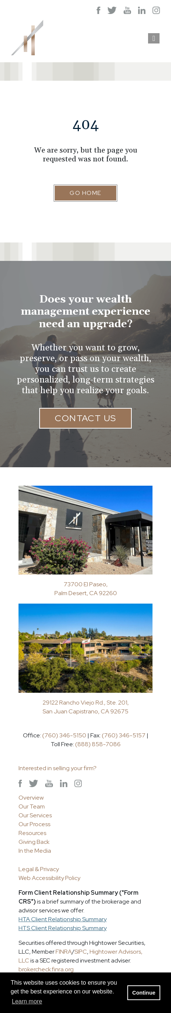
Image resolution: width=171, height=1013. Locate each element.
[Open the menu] (154, 38)
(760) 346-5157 (123, 735)
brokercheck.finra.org (46, 969)
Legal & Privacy (39, 869)
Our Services (35, 815)
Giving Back (34, 842)
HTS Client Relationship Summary (63, 928)
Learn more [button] (27, 1001)
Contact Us (85, 418)
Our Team (32, 806)
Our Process (34, 824)
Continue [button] (143, 993)
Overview (31, 797)
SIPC (80, 952)
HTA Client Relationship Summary (63, 919)
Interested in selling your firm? (58, 768)
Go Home (85, 193)
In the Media (35, 851)
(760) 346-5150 (64, 735)
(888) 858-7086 (98, 744)
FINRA (64, 952)
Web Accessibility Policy (49, 878)
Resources (32, 833)
